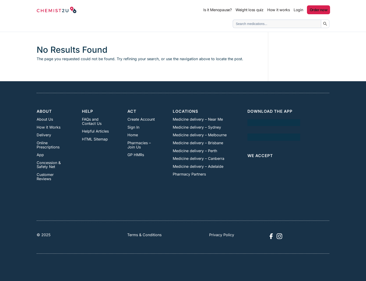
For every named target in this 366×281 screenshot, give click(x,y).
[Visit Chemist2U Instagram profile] (279, 236)
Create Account (141, 119)
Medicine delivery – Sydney (197, 127)
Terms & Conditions (144, 234)
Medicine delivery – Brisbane (198, 142)
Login (298, 9)
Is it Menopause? (217, 9)
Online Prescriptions (48, 144)
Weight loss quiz (250, 9)
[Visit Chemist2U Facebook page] (271, 236)
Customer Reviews (45, 176)
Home (132, 135)
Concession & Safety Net (49, 164)
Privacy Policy (221, 234)
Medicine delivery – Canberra (198, 158)
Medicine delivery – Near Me (198, 119)
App (40, 154)
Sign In (133, 127)
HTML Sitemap (95, 139)
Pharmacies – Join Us (139, 144)
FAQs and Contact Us (92, 121)
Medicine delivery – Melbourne (200, 135)
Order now (318, 9)
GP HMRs (135, 154)
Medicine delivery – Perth (195, 150)
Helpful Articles (95, 131)
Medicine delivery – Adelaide (198, 166)
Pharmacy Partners (189, 174)
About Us (45, 119)
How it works (278, 9)
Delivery (44, 135)
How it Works (48, 127)
